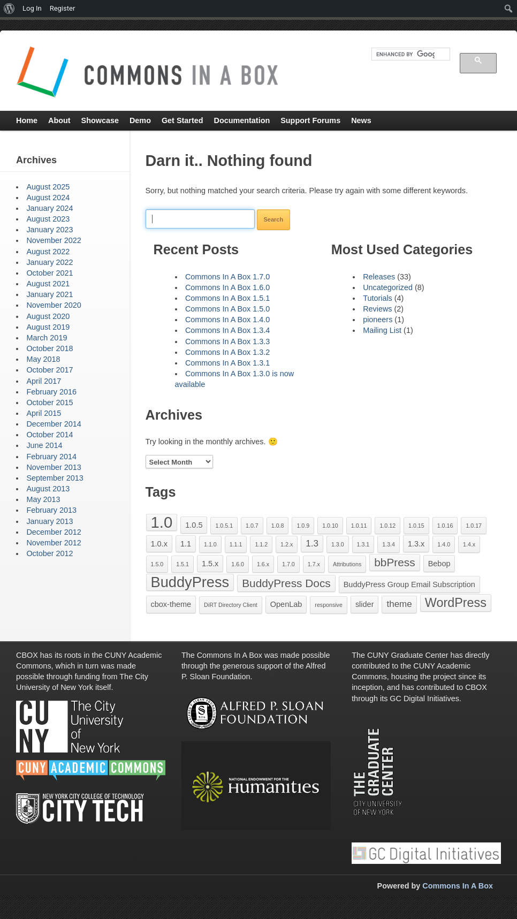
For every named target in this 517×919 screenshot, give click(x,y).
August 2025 (48, 187)
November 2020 (53, 305)
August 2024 (48, 197)
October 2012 (49, 553)
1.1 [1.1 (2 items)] (185, 544)
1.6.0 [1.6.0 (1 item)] (237, 564)
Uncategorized (388, 287)
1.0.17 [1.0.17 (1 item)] (474, 525)
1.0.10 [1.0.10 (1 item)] (330, 525)
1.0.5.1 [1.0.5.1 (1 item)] (224, 525)
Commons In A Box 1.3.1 (227, 363)
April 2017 (43, 381)
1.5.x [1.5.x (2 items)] (210, 563)
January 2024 (49, 208)
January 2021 (49, 294)
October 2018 (49, 348)
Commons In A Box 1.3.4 (227, 330)
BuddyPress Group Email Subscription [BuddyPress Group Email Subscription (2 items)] (409, 584)
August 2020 (48, 316)
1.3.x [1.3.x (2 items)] (416, 544)
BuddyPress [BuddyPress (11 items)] (190, 582)
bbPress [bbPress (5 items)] (394, 562)
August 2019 (48, 327)
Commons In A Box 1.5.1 (227, 298)
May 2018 (43, 359)
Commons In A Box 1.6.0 (227, 287)
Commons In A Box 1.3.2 (227, 352)
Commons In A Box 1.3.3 (227, 341)
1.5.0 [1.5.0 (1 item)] (157, 564)
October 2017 (49, 370)
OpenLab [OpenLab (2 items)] (286, 604)
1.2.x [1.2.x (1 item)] (286, 544)
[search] (405, 54)
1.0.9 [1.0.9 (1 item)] (302, 525)
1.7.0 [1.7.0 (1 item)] (288, 564)
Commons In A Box (457, 886)
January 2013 (49, 521)
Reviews (377, 309)
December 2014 (53, 424)
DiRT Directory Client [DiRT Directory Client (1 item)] (230, 605)
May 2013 (43, 499)
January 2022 (49, 262)
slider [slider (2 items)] (364, 604)
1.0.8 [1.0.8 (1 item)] (277, 525)
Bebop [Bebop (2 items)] (439, 563)
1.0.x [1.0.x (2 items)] (159, 544)
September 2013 (54, 478)
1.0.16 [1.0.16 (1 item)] (445, 525)
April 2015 (43, 413)
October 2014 (49, 434)
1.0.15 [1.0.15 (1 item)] (416, 525)
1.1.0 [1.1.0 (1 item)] (210, 544)
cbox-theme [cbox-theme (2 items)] (171, 604)
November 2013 (53, 467)
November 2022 (53, 240)
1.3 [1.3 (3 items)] (312, 543)
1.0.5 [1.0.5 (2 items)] (193, 525)
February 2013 (51, 510)
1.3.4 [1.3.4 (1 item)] (388, 544)
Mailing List (382, 330)
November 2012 (53, 542)
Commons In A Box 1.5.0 (227, 309)
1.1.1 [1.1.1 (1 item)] (236, 544)
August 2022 (48, 251)
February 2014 (51, 456)
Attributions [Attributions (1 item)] (347, 564)
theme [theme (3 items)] (399, 604)
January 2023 (49, 229)
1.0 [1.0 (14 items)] (162, 522)
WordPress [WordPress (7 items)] (455, 603)
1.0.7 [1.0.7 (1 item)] (252, 525)
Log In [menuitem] (32, 8)
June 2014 (44, 445)
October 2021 (49, 273)
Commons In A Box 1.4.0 (227, 319)
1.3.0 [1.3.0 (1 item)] (337, 544)
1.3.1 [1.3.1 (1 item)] (363, 544)
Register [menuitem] (62, 8)
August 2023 (48, 219)
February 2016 (51, 392)
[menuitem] (9, 8)
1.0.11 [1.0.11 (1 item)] (359, 525)
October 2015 (49, 402)
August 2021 (48, 283)
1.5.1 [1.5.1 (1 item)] (182, 564)
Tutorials (377, 298)
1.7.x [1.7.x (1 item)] (314, 564)
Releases (379, 276)
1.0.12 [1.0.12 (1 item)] (387, 525)
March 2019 (46, 337)
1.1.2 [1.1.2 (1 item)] (261, 544)
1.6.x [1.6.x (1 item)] (263, 564)
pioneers (377, 319)
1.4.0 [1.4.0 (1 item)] (443, 544)
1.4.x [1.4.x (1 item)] (469, 544)
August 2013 (48, 488)
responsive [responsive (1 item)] (329, 605)
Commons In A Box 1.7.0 (227, 276)
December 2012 (53, 532)
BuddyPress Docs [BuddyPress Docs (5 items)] (286, 583)
